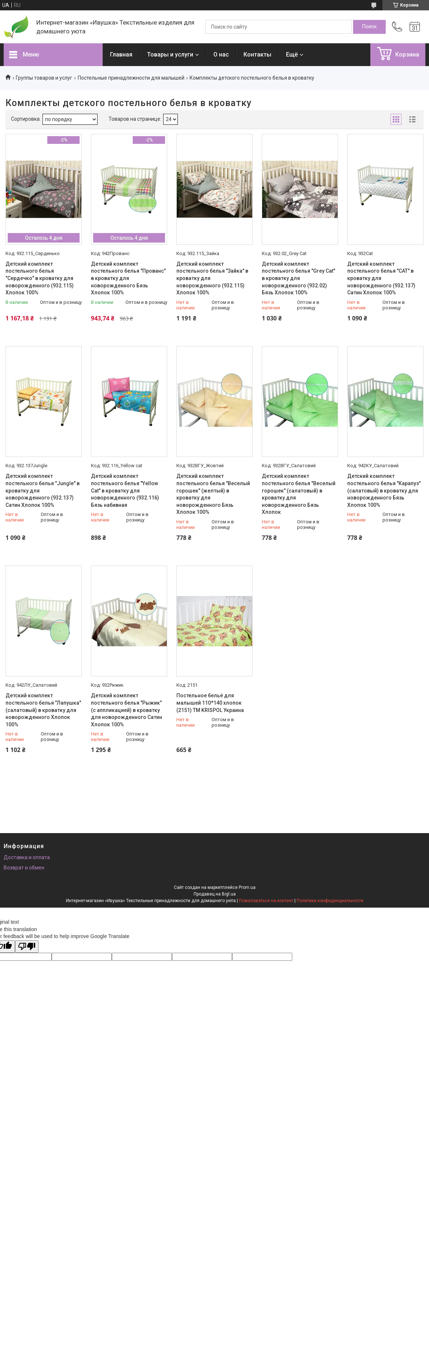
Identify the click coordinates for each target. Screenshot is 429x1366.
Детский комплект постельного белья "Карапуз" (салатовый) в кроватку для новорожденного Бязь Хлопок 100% (384, 490)
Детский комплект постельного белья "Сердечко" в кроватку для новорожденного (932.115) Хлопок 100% (40, 278)
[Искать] (369, 27)
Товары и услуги (170, 54)
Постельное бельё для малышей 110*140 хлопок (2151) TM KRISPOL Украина (210, 703)
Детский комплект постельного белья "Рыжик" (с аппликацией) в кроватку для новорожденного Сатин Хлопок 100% (126, 710)
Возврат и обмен (24, 868)
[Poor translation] (26, 946)
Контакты (257, 54)
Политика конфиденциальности (330, 900)
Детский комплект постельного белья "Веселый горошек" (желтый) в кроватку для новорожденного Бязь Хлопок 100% (213, 494)
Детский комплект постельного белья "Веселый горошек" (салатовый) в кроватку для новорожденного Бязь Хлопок (299, 494)
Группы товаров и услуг (44, 78)
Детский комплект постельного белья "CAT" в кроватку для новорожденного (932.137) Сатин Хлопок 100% (381, 278)
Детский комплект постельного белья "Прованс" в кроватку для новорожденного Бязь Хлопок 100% (128, 278)
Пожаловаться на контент (266, 900)
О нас (221, 54)
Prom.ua (247, 887)
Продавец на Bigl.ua (215, 894)
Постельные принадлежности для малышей (131, 78)
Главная (121, 54)
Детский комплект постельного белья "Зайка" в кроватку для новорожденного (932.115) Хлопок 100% (212, 278)
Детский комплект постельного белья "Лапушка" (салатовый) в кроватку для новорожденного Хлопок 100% (43, 710)
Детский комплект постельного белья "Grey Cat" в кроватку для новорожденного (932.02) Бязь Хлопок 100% (298, 278)
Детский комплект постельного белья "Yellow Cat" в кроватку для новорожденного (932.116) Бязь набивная (125, 490)
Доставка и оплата (27, 857)
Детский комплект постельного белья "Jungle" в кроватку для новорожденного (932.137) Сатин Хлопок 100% (43, 490)
